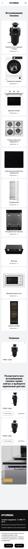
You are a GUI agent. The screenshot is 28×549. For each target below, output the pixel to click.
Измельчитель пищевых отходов (14, 48)
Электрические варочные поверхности (14, 172)
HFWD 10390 (7, 408)
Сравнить (22, 413)
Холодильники (14, 202)
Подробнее (19, 545)
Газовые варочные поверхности (14, 141)
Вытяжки (14, 261)
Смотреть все (13, 51)
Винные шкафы (14, 326)
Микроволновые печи (14, 293)
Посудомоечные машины (14, 231)
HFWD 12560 (7, 360)
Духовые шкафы (14, 110)
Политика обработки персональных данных (13, 527)
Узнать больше (8, 413)
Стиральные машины (14, 81)
